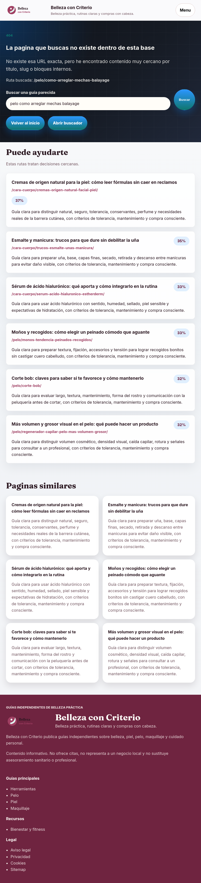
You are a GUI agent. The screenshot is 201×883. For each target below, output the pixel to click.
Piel (14, 801)
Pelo (15, 795)
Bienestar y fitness (28, 829)
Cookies (18, 863)
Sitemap (18, 869)
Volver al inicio (25, 123)
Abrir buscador (67, 123)
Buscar (184, 100)
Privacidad (20, 856)
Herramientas (23, 788)
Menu (185, 10)
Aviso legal (21, 850)
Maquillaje (20, 808)
